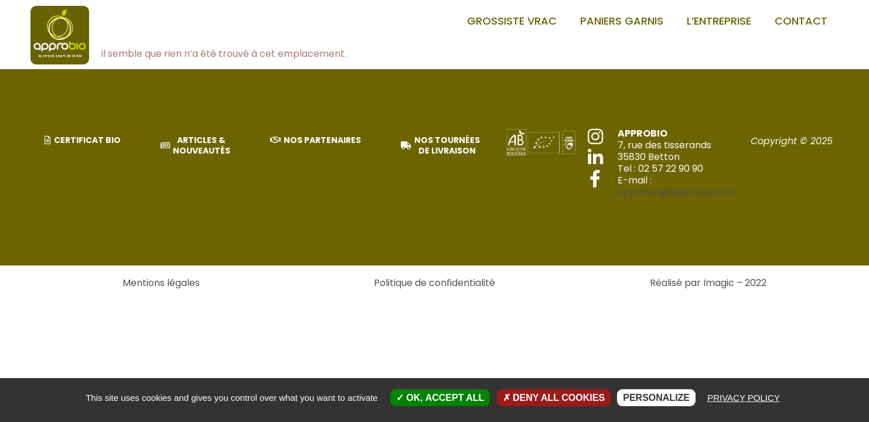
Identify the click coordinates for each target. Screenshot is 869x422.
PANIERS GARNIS (621, 20)
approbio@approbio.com (676, 192)
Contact (801, 20)
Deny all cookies (554, 398)
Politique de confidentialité (434, 283)
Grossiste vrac (512, 20)
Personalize (656, 398)
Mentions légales (161, 283)
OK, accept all (440, 398)
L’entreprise (719, 20)
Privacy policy (743, 398)
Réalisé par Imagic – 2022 (708, 283)
